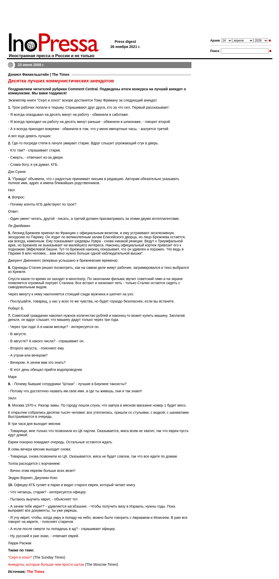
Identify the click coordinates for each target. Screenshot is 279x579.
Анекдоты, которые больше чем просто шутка (46, 564)
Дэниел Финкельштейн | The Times (39, 74)
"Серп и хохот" (20, 557)
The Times (35, 572)
